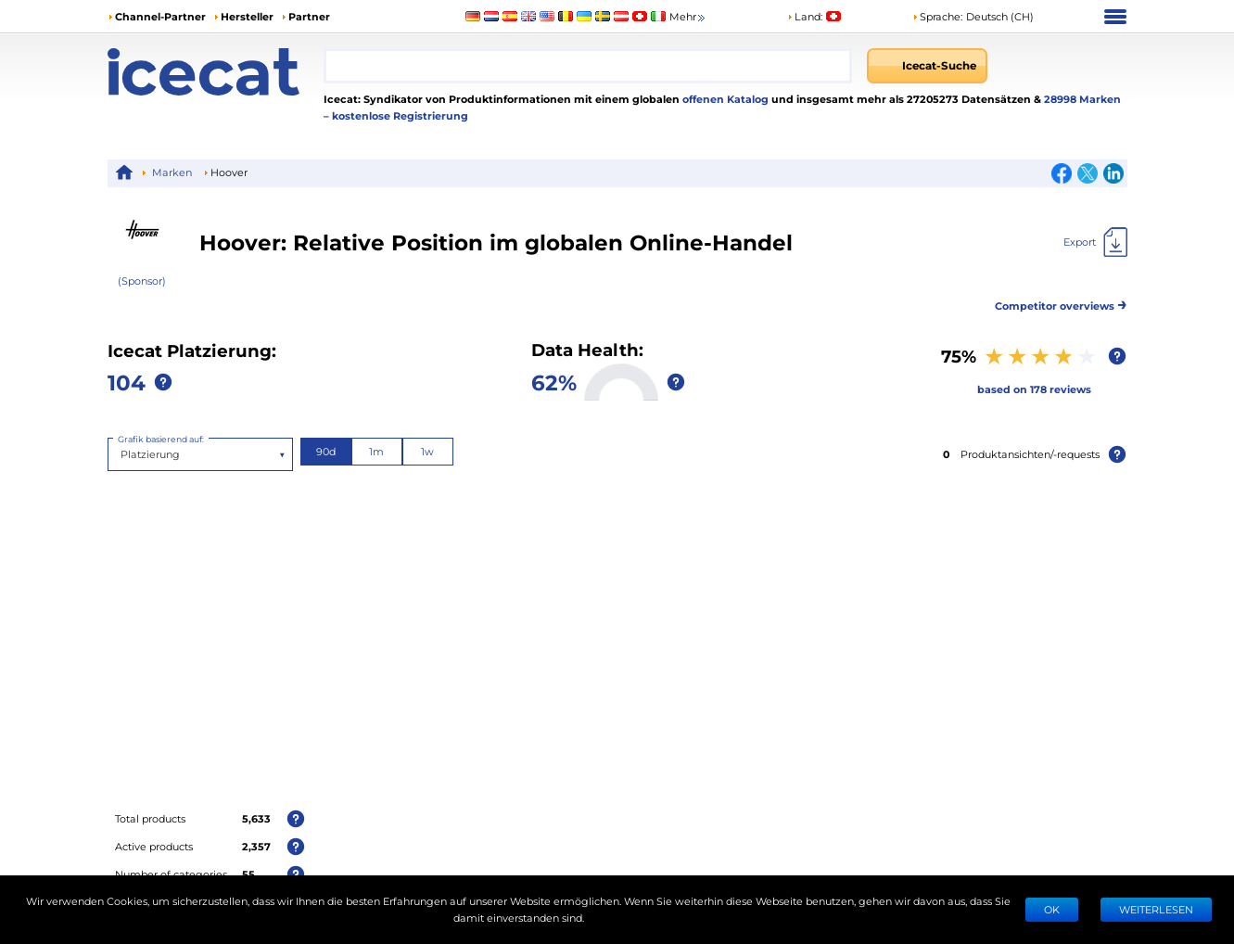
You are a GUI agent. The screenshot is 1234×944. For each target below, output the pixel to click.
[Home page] (216, 72)
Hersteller (247, 16)
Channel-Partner (160, 16)
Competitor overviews (1061, 303)
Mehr (688, 17)
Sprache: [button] (937, 16)
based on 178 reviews (1034, 389)
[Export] (1095, 242)
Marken (172, 172)
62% (554, 381)
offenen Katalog (724, 99)
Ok (1052, 909)
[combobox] (587, 65)
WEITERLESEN (1156, 909)
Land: (804, 16)
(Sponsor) (142, 280)
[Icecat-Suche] (927, 65)
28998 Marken (1082, 99)
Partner (309, 16)
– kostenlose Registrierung (396, 115)
